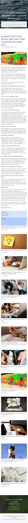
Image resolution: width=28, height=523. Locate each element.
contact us (12, 204)
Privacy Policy (6, 519)
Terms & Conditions (16, 519)
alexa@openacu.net (10, 46)
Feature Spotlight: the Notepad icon (13, 250)
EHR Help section (8, 200)
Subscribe (14, 507)
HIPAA (24, 519)
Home (13, 22)
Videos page (21, 200)
